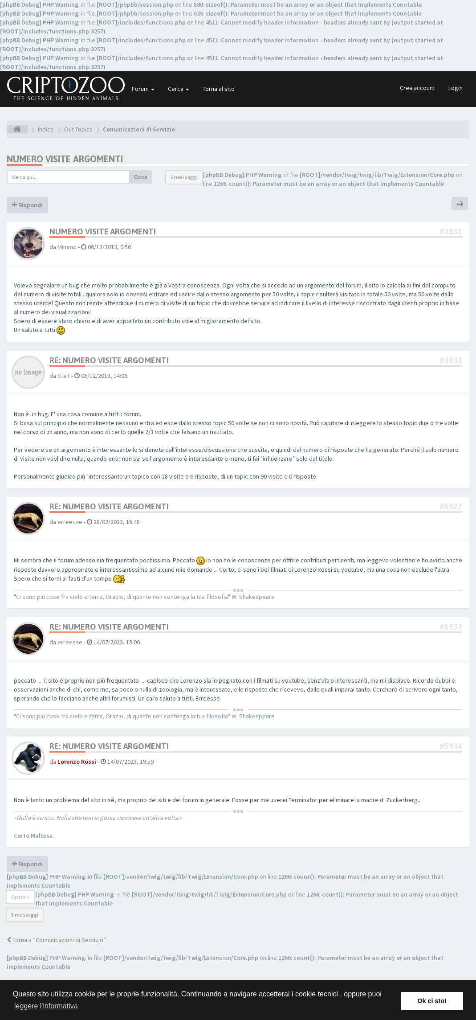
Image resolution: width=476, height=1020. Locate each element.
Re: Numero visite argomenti (109, 360)
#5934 (450, 746)
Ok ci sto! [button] (432, 1000)
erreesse (69, 522)
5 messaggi (184, 177)
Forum (143, 89)
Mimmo (67, 247)
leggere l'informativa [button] (46, 1006)
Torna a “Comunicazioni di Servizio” (56, 940)
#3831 (450, 231)
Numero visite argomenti (65, 159)
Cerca (178, 89)
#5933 (450, 626)
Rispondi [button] (27, 205)
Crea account (417, 88)
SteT (63, 376)
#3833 (450, 360)
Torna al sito (219, 89)
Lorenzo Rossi (76, 762)
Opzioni (20, 896)
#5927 (450, 506)
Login (455, 88)
